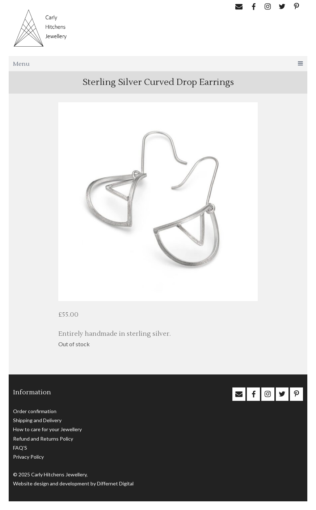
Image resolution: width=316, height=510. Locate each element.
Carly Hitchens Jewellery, (59, 474)
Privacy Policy (28, 457)
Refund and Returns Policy (43, 439)
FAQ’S (20, 448)
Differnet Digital (115, 483)
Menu (158, 64)
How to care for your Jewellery (47, 429)
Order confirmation (34, 411)
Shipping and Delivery (37, 420)
